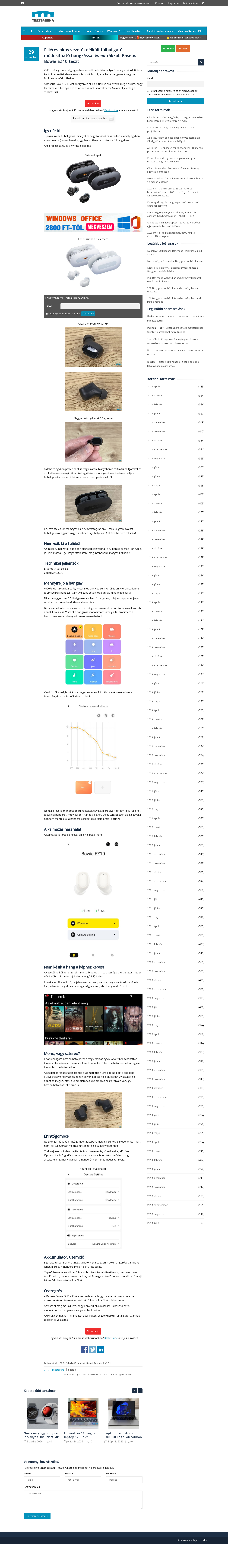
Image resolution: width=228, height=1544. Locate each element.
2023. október (155, 656)
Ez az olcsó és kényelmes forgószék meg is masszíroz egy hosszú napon (171, 159)
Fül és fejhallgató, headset (72, 1363)
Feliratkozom (88, 313)
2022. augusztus (156, 782)
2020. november (156, 971)
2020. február (154, 1052)
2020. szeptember (157, 989)
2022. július (153, 791)
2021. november (156, 863)
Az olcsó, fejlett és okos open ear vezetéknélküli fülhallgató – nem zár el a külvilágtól (173, 139)
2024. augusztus (156, 566)
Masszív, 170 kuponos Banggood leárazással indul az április (174, 252)
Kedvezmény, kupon (68, 30)
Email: (49, 306)
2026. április (153, 386)
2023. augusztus (156, 674)
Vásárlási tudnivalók (190, 30)
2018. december (156, 1177)
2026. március (154, 395)
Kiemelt (89, 1363)
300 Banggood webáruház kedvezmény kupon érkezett (172, 289)
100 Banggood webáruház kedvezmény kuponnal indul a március (174, 300)
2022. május (154, 809)
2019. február (154, 1159)
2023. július (153, 683)
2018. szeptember (157, 1204)
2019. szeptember (157, 1097)
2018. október (155, 1196)
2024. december (156, 530)
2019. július (153, 1114)
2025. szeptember (157, 449)
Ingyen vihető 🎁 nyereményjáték (140, 37)
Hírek (88, 30)
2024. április (153, 602)
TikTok (95, 37)
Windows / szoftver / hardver (124, 30)
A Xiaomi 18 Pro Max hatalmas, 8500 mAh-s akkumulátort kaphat (171, 234)
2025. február (154, 512)
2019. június (153, 1124)
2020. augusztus (156, 998)
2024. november (156, 539)
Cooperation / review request (134, 3)
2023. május (154, 701)
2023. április (153, 710)
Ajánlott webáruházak (160, 30)
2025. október (155, 440)
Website (111, 1473)
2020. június (153, 1016)
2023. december (156, 638)
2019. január (154, 1169)
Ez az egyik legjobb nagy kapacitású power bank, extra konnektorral (173, 204)
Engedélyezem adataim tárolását (63, 313)
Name (28, 1473)
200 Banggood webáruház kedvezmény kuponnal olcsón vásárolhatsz (174, 279)
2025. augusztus (156, 458)
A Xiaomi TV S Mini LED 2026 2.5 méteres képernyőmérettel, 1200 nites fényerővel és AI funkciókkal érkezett (173, 192)
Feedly (168, 48)
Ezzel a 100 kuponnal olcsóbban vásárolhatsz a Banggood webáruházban (172, 269)
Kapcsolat (174, 3)
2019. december (156, 1070)
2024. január (154, 629)
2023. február (154, 728)
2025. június (153, 476)
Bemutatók (44, 30)
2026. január (154, 413)
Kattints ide (111, 110)
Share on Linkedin (100, 1349)
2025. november (156, 431)
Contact (159, 3)
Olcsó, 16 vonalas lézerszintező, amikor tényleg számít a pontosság (173, 170)
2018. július (153, 1222)
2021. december (156, 854)
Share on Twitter (92, 1349)
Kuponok (47, 37)
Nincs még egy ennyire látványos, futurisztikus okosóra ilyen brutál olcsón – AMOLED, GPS (172, 214)
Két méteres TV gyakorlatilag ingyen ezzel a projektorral (171, 129)
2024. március (154, 611)
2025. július (153, 467)
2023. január (154, 737)
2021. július (153, 899)
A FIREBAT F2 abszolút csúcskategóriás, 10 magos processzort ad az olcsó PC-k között (175, 149)
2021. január (154, 953)
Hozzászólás (32, 1487)
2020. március (154, 1042)
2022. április (153, 818)
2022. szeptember (157, 773)
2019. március (154, 1151)
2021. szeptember (157, 881)
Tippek (99, 30)
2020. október (155, 980)
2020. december (156, 962)
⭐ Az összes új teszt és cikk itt (184, 37)
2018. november (156, 1186)
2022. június (153, 800)
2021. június (153, 908)
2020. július (153, 1007)
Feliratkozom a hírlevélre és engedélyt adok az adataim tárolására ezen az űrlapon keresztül (172, 92)
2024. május (154, 593)
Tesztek (28, 30)
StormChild (153, 339)
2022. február (154, 836)
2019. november (156, 1079)
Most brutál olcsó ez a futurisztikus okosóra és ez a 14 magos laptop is (175, 180)
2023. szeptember (157, 665)
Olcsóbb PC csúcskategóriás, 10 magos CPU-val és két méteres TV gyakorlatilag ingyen (175, 119)
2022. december (156, 746)
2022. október (155, 764)
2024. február (154, 620)
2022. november (156, 755)
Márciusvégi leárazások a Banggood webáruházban (175, 261)
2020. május (154, 1025)
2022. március (154, 827)
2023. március (154, 719)
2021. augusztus (156, 890)
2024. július (153, 575)
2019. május (154, 1132)
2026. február (154, 404)
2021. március (154, 935)
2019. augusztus (156, 1106)
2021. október (155, 872)
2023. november (156, 647)
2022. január (154, 845)
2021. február (154, 944)
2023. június (153, 692)
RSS (183, 48)
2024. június (153, 584)
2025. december (156, 422)
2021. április (153, 926)
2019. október (155, 1087)
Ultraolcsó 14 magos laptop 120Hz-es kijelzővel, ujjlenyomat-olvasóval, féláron (173, 224)
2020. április (153, 1034)
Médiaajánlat (191, 3)
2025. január (154, 521)
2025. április (153, 494)
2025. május (154, 485)
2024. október (155, 548)
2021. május (154, 917)
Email (69, 1473)
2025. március (154, 503)
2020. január (154, 1061)
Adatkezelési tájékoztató (192, 1540)
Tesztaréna (58, 1369)
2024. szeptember (157, 557)
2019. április (153, 1141)
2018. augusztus (156, 1213)
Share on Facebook (84, 1349)
